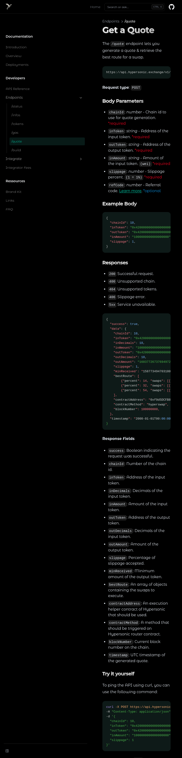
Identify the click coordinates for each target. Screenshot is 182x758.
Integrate (29, 144)
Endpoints (29, 82)
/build (16, 135)
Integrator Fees (18, 152)
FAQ (9, 194)
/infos (15, 100)
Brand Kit (14, 176)
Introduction (16, 32)
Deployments (17, 49)
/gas (14, 117)
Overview (14, 41)
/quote (16, 126)
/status (16, 91)
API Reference (18, 73)
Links (10, 185)
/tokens (17, 108)
